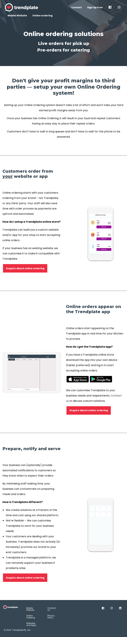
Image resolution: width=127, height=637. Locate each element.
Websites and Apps (31, 624)
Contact (76, 7)
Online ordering (42, 15)
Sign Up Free (95, 7)
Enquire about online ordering (25, 268)
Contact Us (51, 609)
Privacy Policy (51, 616)
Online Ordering (30, 616)
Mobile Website (17, 15)
